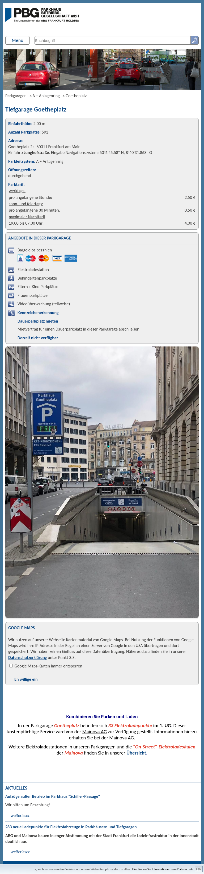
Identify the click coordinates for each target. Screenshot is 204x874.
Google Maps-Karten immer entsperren (45, 666)
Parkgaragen (16, 95)
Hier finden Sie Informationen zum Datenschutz (162, 869)
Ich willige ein (25, 679)
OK (198, 869)
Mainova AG (94, 732)
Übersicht (136, 753)
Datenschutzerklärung (27, 657)
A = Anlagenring (46, 95)
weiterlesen (20, 815)
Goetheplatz (76, 95)
